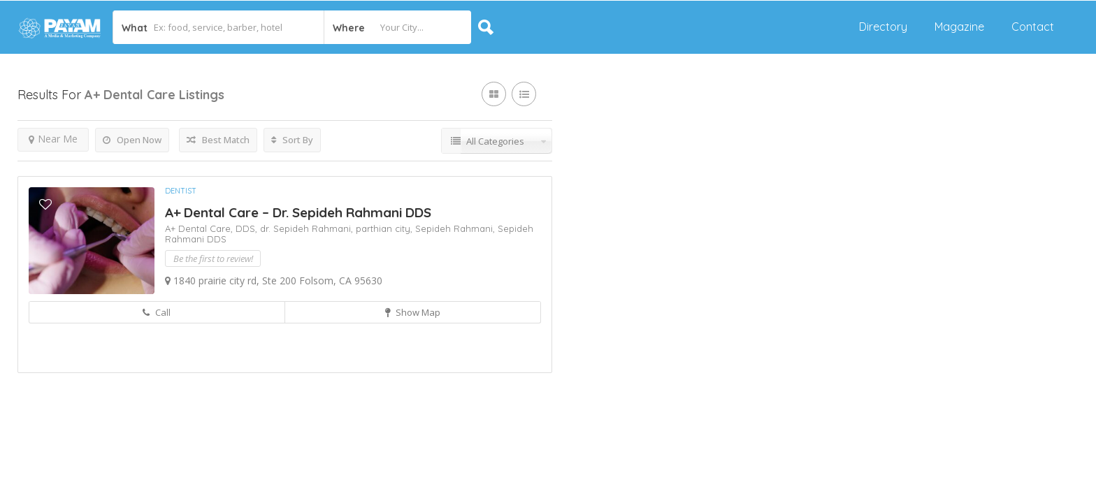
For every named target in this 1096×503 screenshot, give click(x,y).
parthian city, (385, 228)
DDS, (248, 228)
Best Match (218, 139)
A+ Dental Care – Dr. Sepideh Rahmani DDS (298, 212)
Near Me (53, 138)
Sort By (292, 139)
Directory (883, 27)
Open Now (132, 139)
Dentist (180, 191)
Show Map (412, 312)
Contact (1032, 27)
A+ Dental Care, (200, 228)
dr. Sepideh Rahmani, (308, 228)
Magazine (959, 27)
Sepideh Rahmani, (456, 228)
